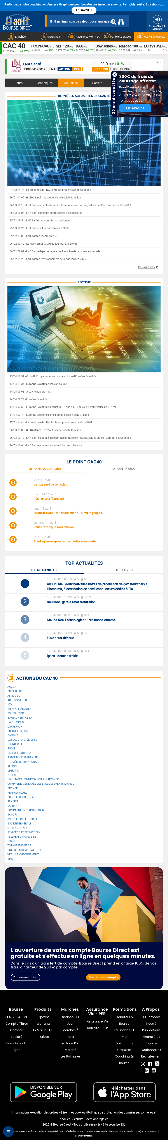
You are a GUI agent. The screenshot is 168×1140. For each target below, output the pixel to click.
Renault (12, 801)
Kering (12, 766)
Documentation (25, 977)
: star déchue (60, 638)
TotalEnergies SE (19, 845)
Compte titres (16, 1023)
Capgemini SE (16, 722)
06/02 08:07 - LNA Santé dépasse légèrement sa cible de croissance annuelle (55, 251)
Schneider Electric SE (22, 819)
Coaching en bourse (124, 1059)
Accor (11, 686)
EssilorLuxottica (19, 752)
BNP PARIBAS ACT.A (19, 708)
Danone (12, 735)
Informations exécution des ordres (35, 1112)
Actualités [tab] (71, 83)
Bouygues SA (15, 713)
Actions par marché (70, 1046)
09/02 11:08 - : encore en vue (33, 236)
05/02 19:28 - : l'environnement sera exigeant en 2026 (48, 259)
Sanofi (12, 814)
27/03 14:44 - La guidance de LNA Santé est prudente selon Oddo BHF (51, 189)
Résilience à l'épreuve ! (49, 498)
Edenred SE (15, 744)
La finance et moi (124, 1033)
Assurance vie (97, 1021)
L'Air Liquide (15, 691)
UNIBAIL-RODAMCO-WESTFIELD (26, 850)
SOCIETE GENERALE (19, 823)
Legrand (13, 770)
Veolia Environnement (23, 854)
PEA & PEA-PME (16, 1017)
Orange (12, 788)
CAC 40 (14, 46)
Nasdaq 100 (128, 46)
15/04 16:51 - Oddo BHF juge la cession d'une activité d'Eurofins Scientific (53, 376)
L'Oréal (12, 775)
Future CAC (40, 46)
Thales (12, 841)
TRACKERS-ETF (43, 1030)
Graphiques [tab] (44, 83)
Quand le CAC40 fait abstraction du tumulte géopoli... (69, 513)
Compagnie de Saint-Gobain (25, 810)
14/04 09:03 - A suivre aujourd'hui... (31, 391)
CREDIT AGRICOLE (18, 731)
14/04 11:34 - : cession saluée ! (39, 384)
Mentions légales (97, 1119)
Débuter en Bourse (124, 1020)
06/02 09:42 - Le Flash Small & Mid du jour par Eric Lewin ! (44, 243)
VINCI (10, 858)
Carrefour (14, 726)
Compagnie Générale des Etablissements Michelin (41, 783)
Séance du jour (70, 1020)
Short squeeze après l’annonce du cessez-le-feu (65, 541)
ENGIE (11, 748)
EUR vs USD (153, 46)
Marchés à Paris (71, 1033)
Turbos (43, 1037)
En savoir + (84, 10)
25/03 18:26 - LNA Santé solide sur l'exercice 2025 (39, 228)
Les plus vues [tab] (123, 570)
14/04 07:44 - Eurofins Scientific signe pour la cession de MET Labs (49, 414)
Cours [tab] (18, 83)
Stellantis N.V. (17, 828)
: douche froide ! (63, 656)
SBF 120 (62, 46)
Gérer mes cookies (72, 1112)
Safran (12, 805)
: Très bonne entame (81, 620)
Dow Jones (104, 46)
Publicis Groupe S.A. (20, 797)
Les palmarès (70, 1056)
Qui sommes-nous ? (151, 1020)
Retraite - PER (97, 1028)
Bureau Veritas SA (19, 717)
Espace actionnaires (151, 1046)
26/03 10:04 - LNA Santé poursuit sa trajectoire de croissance (46, 212)
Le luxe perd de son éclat (50, 484)
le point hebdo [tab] (123, 468)
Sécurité (77, 1119)
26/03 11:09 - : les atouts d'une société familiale (45, 197)
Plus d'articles (146, 267)
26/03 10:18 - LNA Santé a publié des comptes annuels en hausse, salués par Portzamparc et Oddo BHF (71, 205)
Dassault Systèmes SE (22, 739)
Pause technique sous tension (54, 527)
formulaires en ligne (16, 1046)
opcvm (43, 1017)
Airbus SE (13, 695)
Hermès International (22, 761)
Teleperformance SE (21, 836)
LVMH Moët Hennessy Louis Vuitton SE (33, 779)
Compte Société (16, 1033)
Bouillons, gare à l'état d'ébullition (71, 602)
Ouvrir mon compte (103, 977)
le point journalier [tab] (44, 468)
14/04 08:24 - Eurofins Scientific (28, 399)
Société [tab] (97, 83)
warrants (44, 1023)
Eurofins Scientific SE (22, 757)
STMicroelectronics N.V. (24, 832)
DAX (79, 46)
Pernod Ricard (17, 792)
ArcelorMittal (17, 700)
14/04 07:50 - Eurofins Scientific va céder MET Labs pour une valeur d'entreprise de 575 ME (63, 407)
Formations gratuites (124, 1046)
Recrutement (151, 1056)
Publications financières (151, 1033)
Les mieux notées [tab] (44, 570)
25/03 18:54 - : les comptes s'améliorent (40, 220)
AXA (10, 704)
